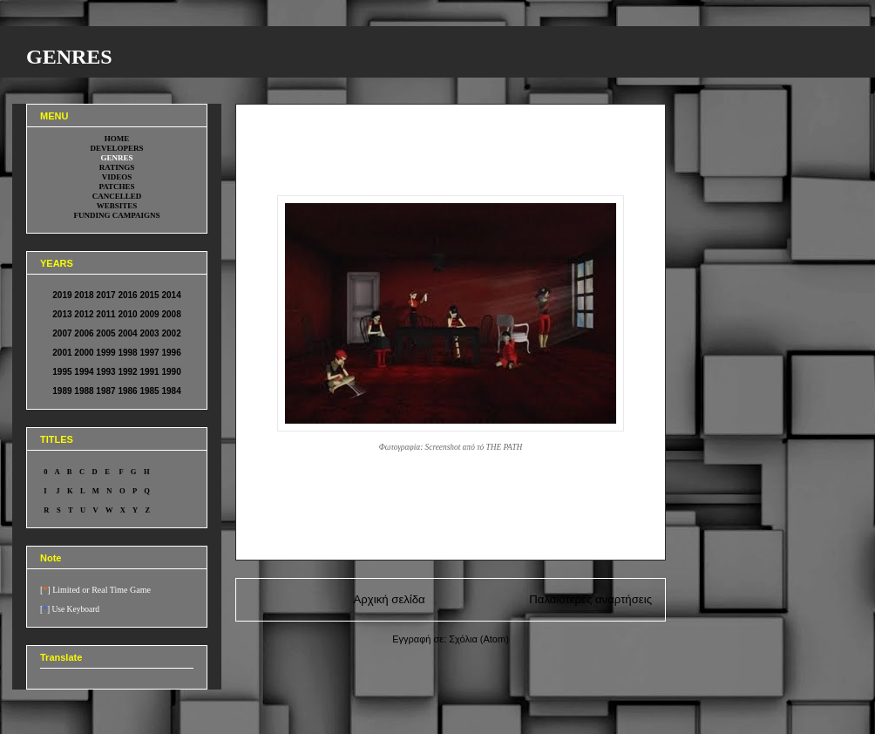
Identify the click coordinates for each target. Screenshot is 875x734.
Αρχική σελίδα (389, 599)
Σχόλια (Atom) (479, 639)
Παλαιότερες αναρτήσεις (590, 599)
